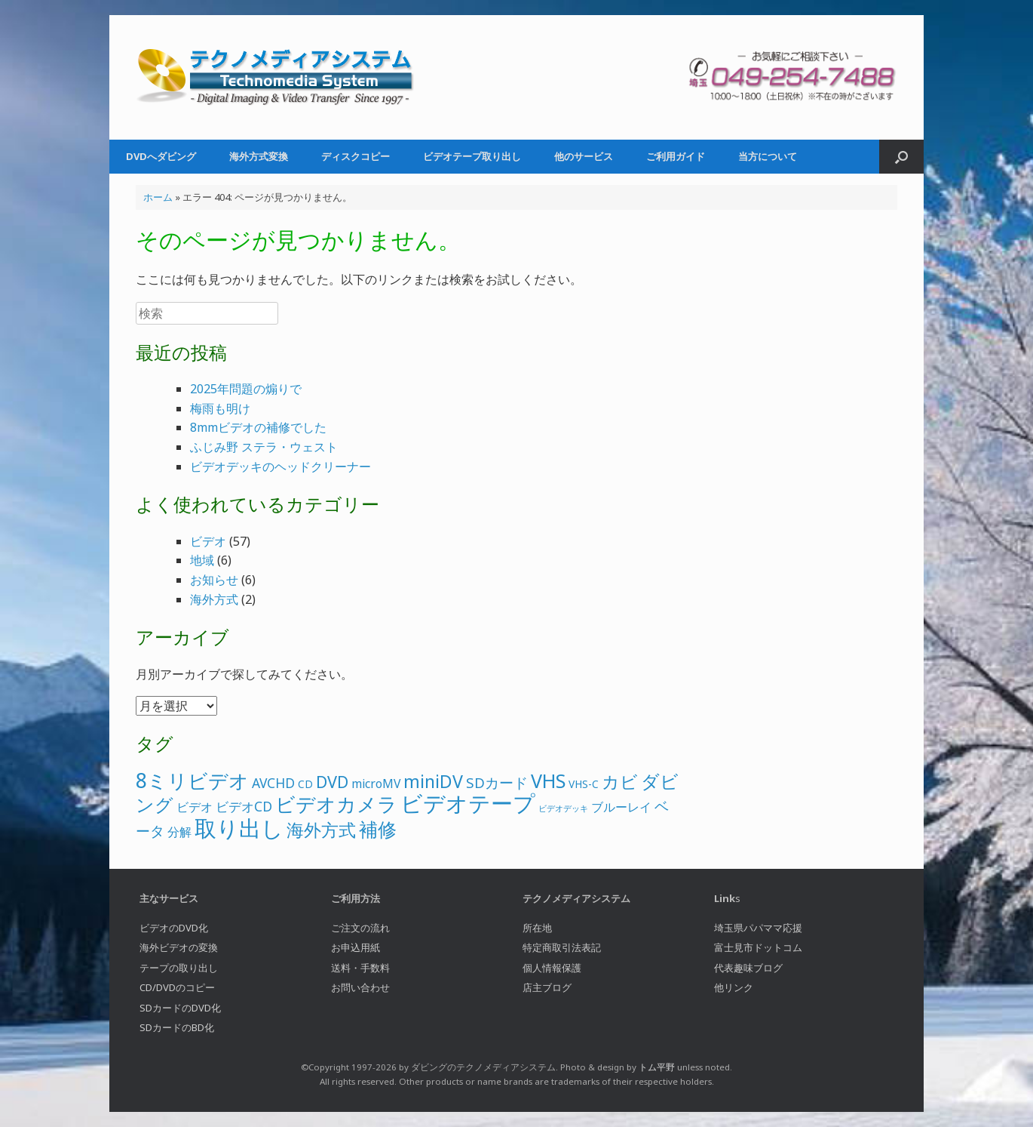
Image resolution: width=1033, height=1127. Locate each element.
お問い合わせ (360, 987)
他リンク (733, 987)
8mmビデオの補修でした (258, 427)
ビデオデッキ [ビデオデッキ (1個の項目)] (563, 808)
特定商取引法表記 (562, 947)
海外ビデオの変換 (178, 947)
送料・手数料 (360, 968)
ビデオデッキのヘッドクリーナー (280, 466)
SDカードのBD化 (176, 1027)
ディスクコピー (355, 156)
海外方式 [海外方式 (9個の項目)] (321, 830)
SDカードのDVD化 (180, 1008)
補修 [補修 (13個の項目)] (378, 829)
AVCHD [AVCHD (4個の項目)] (273, 783)
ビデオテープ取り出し (472, 156)
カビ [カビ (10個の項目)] (620, 781)
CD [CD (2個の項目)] (305, 784)
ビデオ (208, 541)
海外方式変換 (258, 156)
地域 (202, 560)
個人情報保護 (552, 968)
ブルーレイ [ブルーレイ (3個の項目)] (621, 807)
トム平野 (657, 1067)
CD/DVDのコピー (177, 987)
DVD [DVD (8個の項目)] (332, 782)
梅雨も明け (220, 408)
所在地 (537, 928)
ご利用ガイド (675, 156)
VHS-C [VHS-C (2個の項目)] (584, 784)
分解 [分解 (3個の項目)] (179, 832)
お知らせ (214, 579)
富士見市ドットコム (758, 947)
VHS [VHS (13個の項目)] (548, 780)
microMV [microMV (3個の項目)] (375, 783)
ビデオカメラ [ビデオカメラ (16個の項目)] (336, 804)
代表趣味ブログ (748, 968)
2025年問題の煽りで (246, 388)
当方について (767, 156)
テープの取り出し (178, 968)
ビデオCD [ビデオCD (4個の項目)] (244, 806)
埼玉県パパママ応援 (758, 928)
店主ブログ (547, 987)
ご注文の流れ (360, 928)
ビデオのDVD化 (173, 928)
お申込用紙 (355, 947)
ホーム (158, 197)
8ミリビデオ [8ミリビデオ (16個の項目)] (192, 780)
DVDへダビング (161, 156)
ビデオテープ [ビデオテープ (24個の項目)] (467, 803)
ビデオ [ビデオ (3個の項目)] (194, 807)
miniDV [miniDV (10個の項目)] (433, 781)
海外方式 (214, 599)
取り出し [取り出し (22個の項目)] (239, 827)
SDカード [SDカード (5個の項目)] (497, 783)
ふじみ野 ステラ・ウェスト (264, 447)
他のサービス (583, 156)
